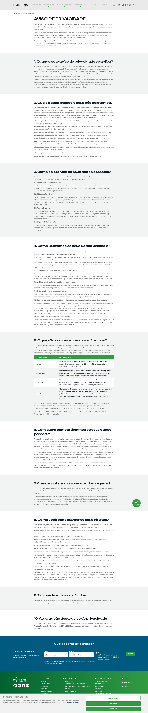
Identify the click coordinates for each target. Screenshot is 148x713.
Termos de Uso (51, 663)
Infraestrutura (99, 688)
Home (17, 13)
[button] (36, 5)
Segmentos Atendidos (102, 681)
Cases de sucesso (46, 691)
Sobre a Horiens (46, 681)
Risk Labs (44, 688)
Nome (46, 651)
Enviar (130, 654)
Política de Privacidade (85, 661)
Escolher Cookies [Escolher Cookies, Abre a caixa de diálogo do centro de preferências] (113, 698)
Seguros (67, 688)
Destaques (44, 686)
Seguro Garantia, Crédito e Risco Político (78, 686)
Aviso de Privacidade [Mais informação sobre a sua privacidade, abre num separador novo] (73, 702)
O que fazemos (69, 681)
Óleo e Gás (98, 691)
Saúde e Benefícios (70, 691)
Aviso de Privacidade (28, 13)
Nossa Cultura (45, 683)
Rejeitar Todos (113, 703)
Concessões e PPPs (101, 686)
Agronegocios (99, 683)
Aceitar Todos (113, 709)
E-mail (71, 651)
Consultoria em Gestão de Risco (75, 683)
